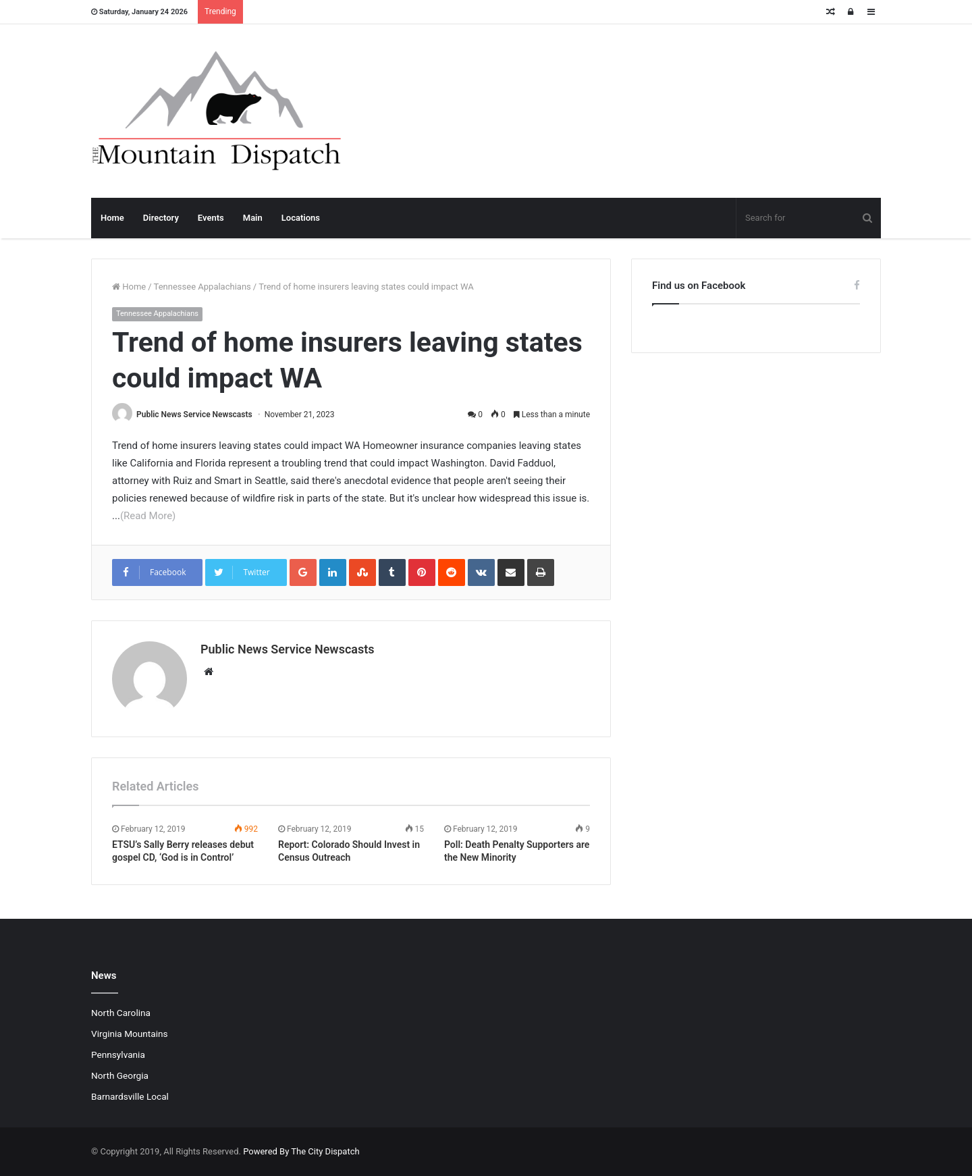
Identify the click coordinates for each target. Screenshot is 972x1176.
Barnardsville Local (130, 1096)
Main (253, 218)
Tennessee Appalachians (202, 287)
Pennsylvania (118, 1054)
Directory (161, 218)
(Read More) (148, 516)
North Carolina (121, 1012)
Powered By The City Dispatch (301, 1151)
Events (211, 218)
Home (112, 218)
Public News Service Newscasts (194, 414)
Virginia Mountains (129, 1033)
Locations (300, 218)
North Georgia (119, 1075)
